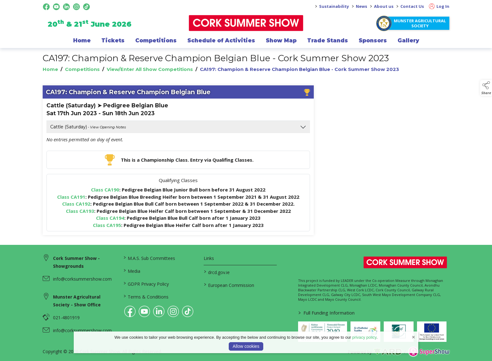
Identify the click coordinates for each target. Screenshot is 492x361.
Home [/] (82, 40)
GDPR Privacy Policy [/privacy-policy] (145, 283)
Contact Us (412, 6)
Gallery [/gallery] (408, 40)
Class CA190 (105, 189)
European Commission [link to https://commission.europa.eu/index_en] (229, 284)
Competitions (82, 69)
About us (383, 6)
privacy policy (364, 337)
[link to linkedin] (158, 311)
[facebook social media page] (46, 6)
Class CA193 (80, 211)
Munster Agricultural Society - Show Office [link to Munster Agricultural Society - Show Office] (77, 301)
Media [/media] (131, 270)
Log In (439, 6)
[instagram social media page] (76, 6)
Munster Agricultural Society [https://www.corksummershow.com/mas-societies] (420, 23)
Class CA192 (76, 204)
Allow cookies (246, 346)
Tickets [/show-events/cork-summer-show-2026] (113, 40)
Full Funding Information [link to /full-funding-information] (326, 313)
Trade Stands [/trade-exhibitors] (327, 40)
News (361, 6)
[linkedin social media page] (66, 6)
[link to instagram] (173, 311)
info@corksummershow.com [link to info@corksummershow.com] (82, 279)
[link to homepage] (246, 23)
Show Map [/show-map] (281, 40)
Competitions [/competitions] (156, 40)
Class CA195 (107, 225)
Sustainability (334, 6)
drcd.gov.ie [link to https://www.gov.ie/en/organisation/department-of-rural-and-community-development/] (217, 271)
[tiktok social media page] (86, 6)
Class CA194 (110, 218)
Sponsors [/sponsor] (373, 40)
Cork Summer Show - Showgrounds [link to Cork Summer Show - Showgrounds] (76, 262)
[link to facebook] (130, 311)
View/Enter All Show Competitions (150, 69)
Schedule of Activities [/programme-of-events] (221, 40)
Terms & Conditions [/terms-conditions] (145, 296)
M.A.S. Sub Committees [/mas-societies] (149, 257)
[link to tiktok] (187, 311)
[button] (486, 88)
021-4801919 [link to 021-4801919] (66, 318)
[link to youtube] (144, 311)
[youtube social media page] (56, 6)
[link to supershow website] (428, 352)
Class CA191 (71, 197)
